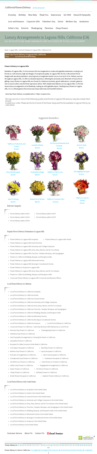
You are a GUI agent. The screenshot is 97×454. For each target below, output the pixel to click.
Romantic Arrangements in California (23, 355)
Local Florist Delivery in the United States (24, 425)
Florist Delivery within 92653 (20, 214)
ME (79, 445)
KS (68, 445)
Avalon (80, 450)
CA (32, 445)
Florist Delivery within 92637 (46, 214)
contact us (12, 56)
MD (82, 445)
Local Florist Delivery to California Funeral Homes (27, 299)
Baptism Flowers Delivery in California (56, 376)
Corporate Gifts (33, 21)
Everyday (12, 15)
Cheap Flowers (62, 28)
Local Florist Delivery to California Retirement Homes (28, 316)
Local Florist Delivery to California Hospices (25, 323)
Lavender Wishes (37, 145)
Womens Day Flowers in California (22, 330)
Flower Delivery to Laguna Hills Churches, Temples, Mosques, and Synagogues (37, 253)
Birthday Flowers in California (46, 372)
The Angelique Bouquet (81, 172)
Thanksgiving (36, 28)
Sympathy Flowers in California (21, 341)
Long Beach (88, 450)
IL (59, 445)
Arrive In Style (81, 145)
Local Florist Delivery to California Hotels (24, 295)
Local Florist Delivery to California (59, 323)
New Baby (32, 15)
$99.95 (59, 148)
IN (62, 445)
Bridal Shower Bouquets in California (23, 376)
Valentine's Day (48, 21)
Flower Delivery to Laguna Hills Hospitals (24, 239)
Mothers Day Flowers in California (22, 351)
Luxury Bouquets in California (51, 351)
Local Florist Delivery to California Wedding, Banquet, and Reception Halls (35, 313)
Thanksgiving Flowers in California (53, 330)
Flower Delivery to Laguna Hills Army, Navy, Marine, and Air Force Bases (34, 250)
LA (75, 445)
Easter (60, 21)
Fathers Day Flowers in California (21, 365)
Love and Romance (16, 21)
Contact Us (39, 433)
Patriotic (25, 28)
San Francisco (54, 450)
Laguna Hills (14, 50)
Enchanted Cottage (37, 172)
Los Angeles (34, 450)
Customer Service (14, 433)
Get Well (67, 15)
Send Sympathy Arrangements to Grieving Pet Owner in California (32, 337)
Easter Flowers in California (19, 369)
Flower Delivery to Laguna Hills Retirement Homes (27, 260)
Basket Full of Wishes (37, 199)
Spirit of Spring (13, 199)
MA (86, 445)
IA (65, 445)
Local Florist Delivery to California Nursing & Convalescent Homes (33, 320)
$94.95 (37, 148)
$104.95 (55, 202)
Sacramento (72, 450)
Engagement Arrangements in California (54, 365)
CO (36, 445)
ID (56, 445)
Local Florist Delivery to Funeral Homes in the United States (30, 397)
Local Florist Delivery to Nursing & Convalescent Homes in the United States (36, 418)
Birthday (22, 15)
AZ (25, 445)
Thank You (43, 15)
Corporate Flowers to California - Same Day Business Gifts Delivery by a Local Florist (39, 327)
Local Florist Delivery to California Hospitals (25, 292)
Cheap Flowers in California (19, 372)
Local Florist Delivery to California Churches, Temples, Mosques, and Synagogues (38, 309)
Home (6, 50)
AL (19, 445)
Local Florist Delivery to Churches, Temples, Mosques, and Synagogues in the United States (41, 407)
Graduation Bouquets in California (56, 358)
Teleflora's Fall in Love (55, 172)
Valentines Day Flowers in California (22, 334)
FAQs (36, 8)
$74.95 (16, 149)
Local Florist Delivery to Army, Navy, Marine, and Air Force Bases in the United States (39, 404)
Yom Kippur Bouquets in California (22, 348)
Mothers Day (71, 21)
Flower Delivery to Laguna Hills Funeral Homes (26, 243)
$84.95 (81, 148)
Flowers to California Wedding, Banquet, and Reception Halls (31, 257)
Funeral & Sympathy (81, 15)
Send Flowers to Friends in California (54, 362)
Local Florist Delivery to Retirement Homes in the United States (31, 414)
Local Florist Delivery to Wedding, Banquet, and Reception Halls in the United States (38, 411)
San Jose (63, 450)
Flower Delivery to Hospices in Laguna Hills (24, 267)
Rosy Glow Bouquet (13, 172)
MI (90, 445)
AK (22, 445)
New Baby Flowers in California (51, 348)
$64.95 (13, 202)
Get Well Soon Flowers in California (22, 362)
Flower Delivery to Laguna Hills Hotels (58, 239)
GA (50, 445)
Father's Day (13, 28)
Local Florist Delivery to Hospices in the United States (28, 421)
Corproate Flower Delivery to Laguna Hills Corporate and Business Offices (35, 278)
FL (46, 445)
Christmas (49, 28)
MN (48, 448)
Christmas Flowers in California (47, 369)
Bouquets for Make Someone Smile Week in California (28, 344)
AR (29, 445)
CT (40, 445)
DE (43, 445)
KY (72, 445)
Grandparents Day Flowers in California (23, 358)
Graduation (84, 21)
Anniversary (56, 15)
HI (53, 445)
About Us (28, 433)
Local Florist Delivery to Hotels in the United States (27, 393)
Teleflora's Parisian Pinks (55, 199)
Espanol (42, 8)
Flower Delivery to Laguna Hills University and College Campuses (32, 246)
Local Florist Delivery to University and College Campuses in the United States (36, 400)
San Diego (43, 450)
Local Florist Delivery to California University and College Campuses (33, 302)
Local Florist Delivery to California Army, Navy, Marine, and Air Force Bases (36, 306)
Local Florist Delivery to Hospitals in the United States (28, 390)
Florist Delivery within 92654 (20, 217)
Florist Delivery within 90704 (20, 221)
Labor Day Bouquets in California (54, 355)
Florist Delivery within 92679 (46, 217)
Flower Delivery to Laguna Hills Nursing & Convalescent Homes (31, 264)
